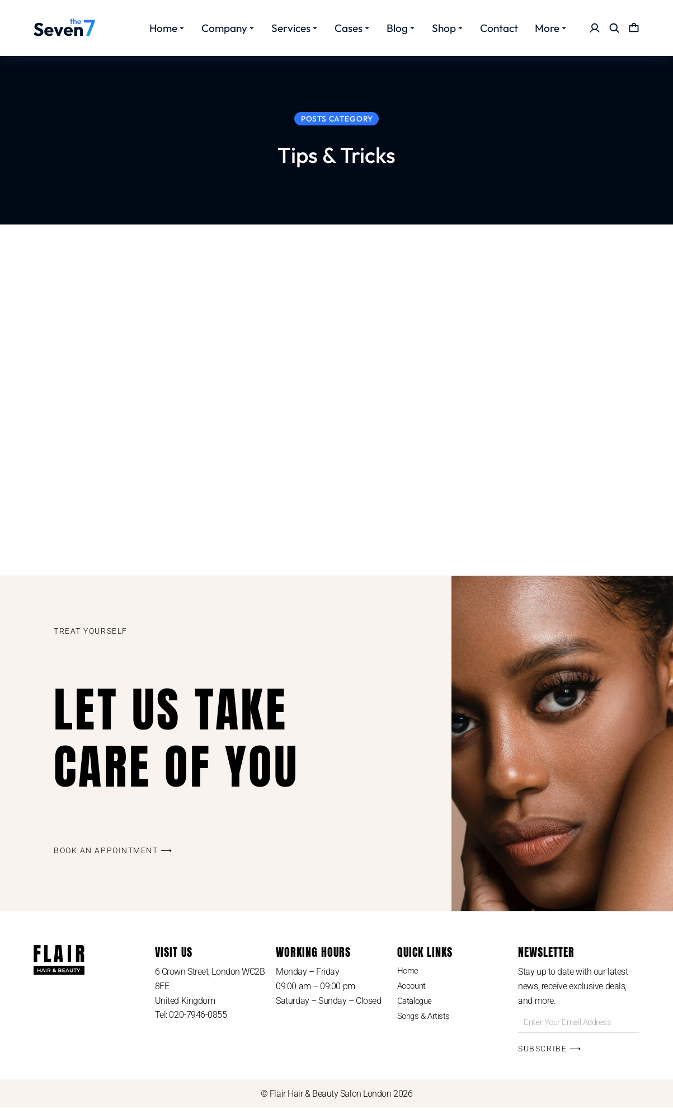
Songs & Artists (425, 1028)
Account (412, 996)
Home (408, 980)
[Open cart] (633, 28)
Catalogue (416, 1013)
